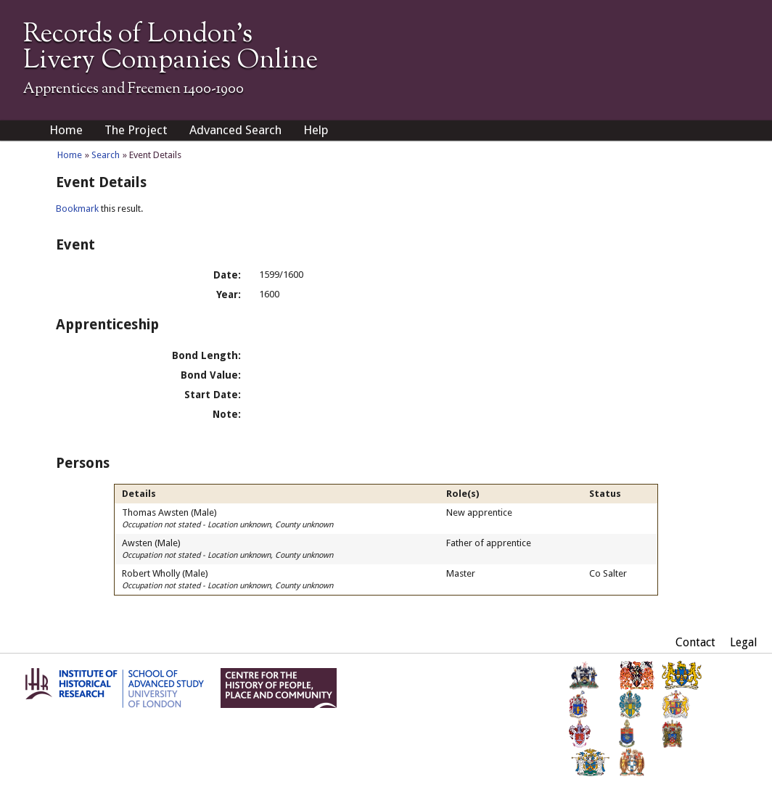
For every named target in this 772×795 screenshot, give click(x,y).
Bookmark (77, 208)
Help (316, 130)
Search (105, 154)
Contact (695, 642)
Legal (743, 642)
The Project (136, 130)
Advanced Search (235, 130)
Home (66, 130)
